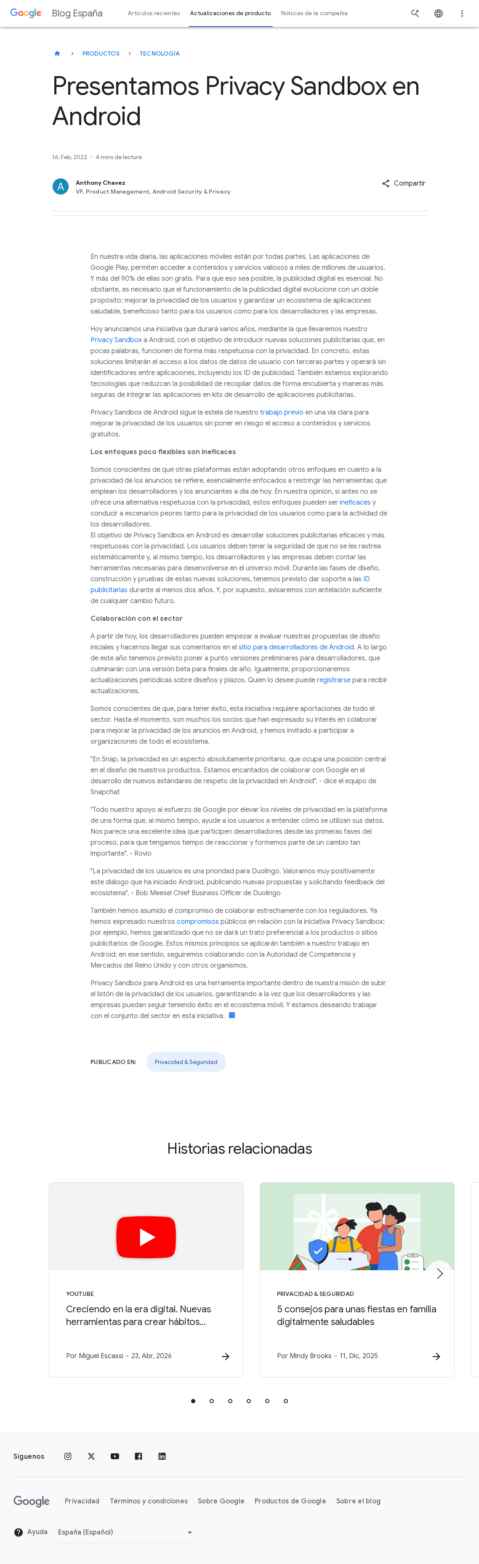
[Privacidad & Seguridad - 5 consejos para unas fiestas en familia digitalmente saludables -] (349, 1280)
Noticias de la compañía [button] (314, 13)
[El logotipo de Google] (31, 1502)
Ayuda (30, 1533)
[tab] (193, 1401)
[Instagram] (68, 1457)
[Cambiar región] (126, 1532)
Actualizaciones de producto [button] (230, 13)
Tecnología (160, 53)
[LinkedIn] (162, 1457)
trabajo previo (281, 412)
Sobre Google (221, 1502)
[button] (403, 183)
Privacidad (82, 1502)
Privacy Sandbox (116, 340)
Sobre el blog (358, 1502)
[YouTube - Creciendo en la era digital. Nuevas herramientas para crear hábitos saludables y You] (129, 1280)
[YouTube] (115, 1457)
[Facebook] (138, 1457)
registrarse (334, 680)
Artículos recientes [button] (154, 13)
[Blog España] (57, 53)
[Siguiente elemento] (439, 1273)
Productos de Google (290, 1502)
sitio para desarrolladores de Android (296, 647)
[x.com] (91, 1457)
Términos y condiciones (149, 1502)
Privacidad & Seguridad (186, 1062)
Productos (101, 53)
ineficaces (355, 502)
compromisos (198, 922)
